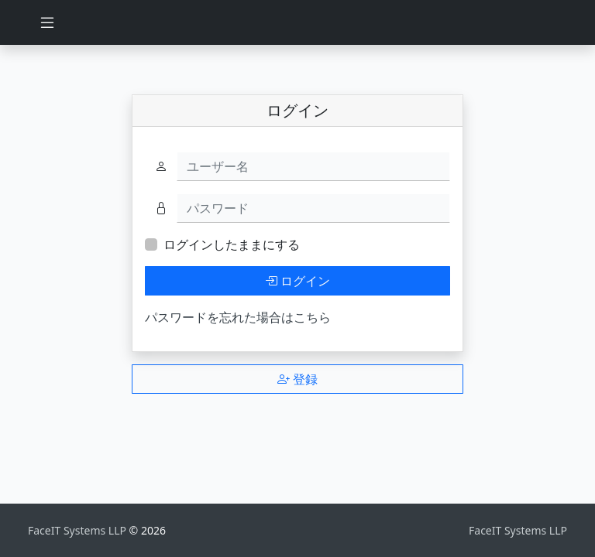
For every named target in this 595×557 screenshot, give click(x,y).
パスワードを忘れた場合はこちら (238, 317)
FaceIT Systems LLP (78, 530)
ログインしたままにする (231, 244)
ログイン (297, 280)
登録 (297, 379)
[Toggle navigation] (47, 22)
